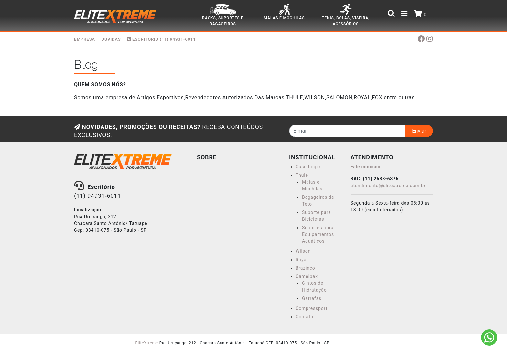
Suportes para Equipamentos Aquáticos (318, 234)
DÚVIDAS (111, 39)
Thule (302, 175)
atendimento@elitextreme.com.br (388, 185)
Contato (304, 316)
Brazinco (305, 268)
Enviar (419, 131)
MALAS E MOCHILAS (284, 18)
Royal (302, 259)
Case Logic (308, 166)
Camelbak (307, 276)
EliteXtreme (146, 343)
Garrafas (311, 298)
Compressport (312, 308)
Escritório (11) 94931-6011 (161, 39)
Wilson (303, 251)
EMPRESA (84, 39)
